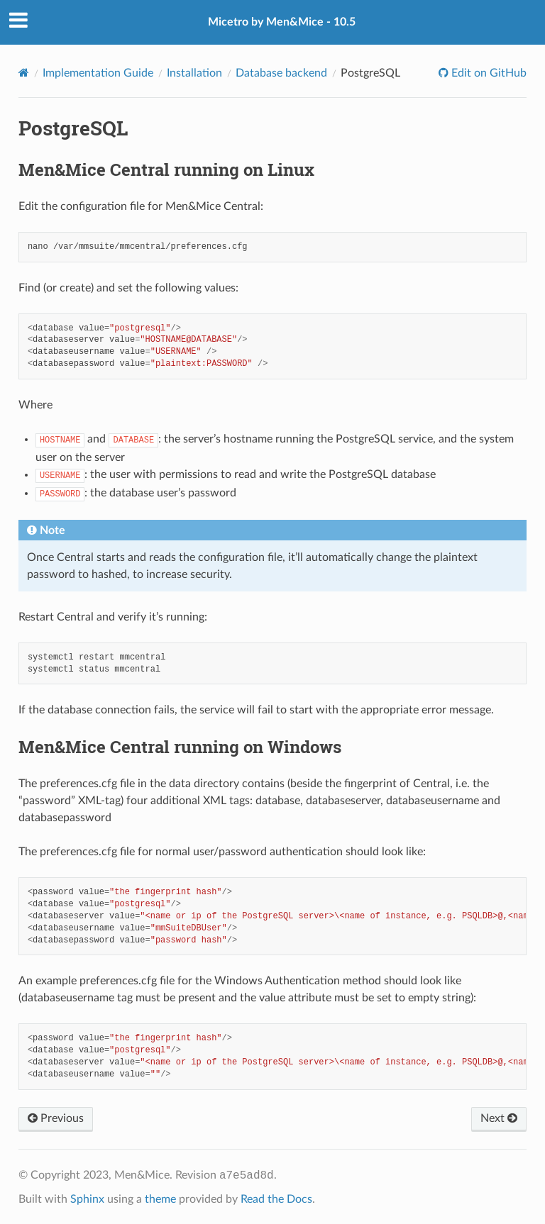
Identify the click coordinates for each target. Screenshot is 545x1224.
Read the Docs (276, 1199)
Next (498, 1118)
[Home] (23, 73)
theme (160, 1199)
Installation (194, 73)
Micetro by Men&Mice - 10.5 (282, 22)
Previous (56, 1118)
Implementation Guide (98, 73)
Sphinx (87, 1199)
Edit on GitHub (487, 73)
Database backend (281, 73)
